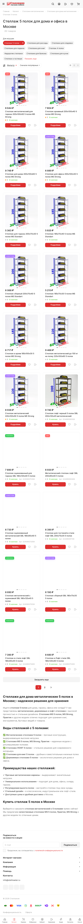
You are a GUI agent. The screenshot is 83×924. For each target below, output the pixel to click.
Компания (8, 862)
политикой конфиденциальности (49, 850)
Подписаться (70, 845)
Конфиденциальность (12, 912)
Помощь (7, 871)
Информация (9, 866)
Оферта (28, 912)
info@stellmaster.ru (11, 880)
